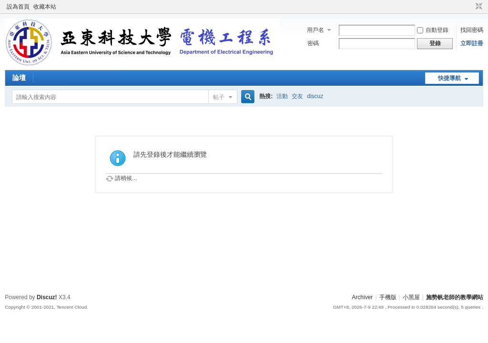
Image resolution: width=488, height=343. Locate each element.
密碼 (313, 43)
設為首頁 (18, 6)
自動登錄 (432, 30)
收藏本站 (44, 6)
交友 (297, 96)
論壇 (19, 77)
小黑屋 (411, 297)
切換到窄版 (477, 6)
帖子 (218, 97)
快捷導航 (449, 78)
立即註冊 (471, 43)
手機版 (387, 297)
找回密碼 (471, 30)
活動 (282, 96)
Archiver (362, 297)
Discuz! (47, 297)
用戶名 (315, 30)
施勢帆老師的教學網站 (454, 297)
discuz (315, 96)
